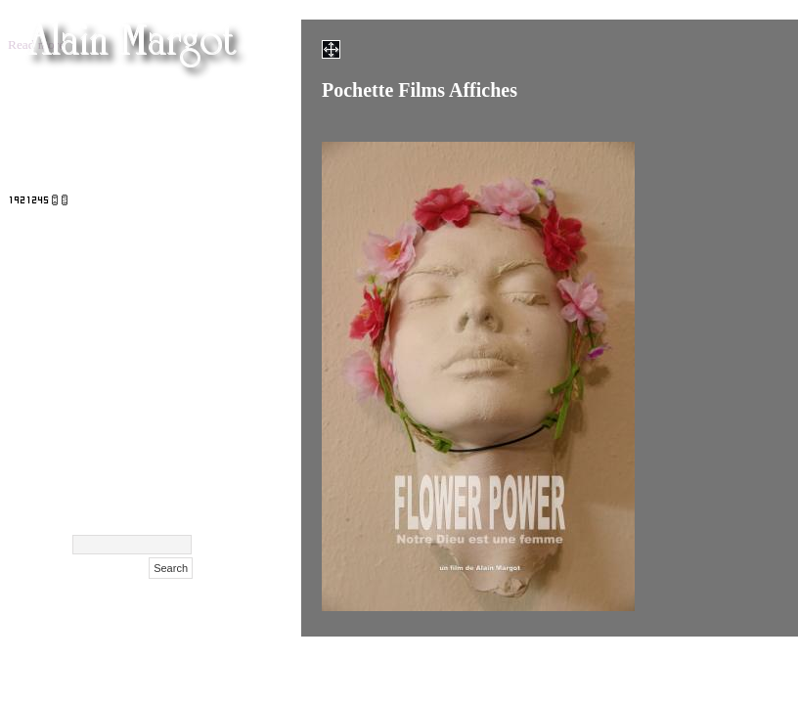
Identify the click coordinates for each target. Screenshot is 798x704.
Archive (167, 494)
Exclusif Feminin (137, 323)
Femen (171, 103)
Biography (158, 445)
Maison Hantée (143, 201)
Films (175, 127)
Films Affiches (146, 347)
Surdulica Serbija (135, 421)
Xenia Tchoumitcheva (121, 274)
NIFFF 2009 (153, 372)
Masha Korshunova (128, 250)
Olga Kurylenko (139, 225)
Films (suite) (152, 152)
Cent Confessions (136, 298)
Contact (167, 470)
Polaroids (162, 396)
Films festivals (146, 176)
